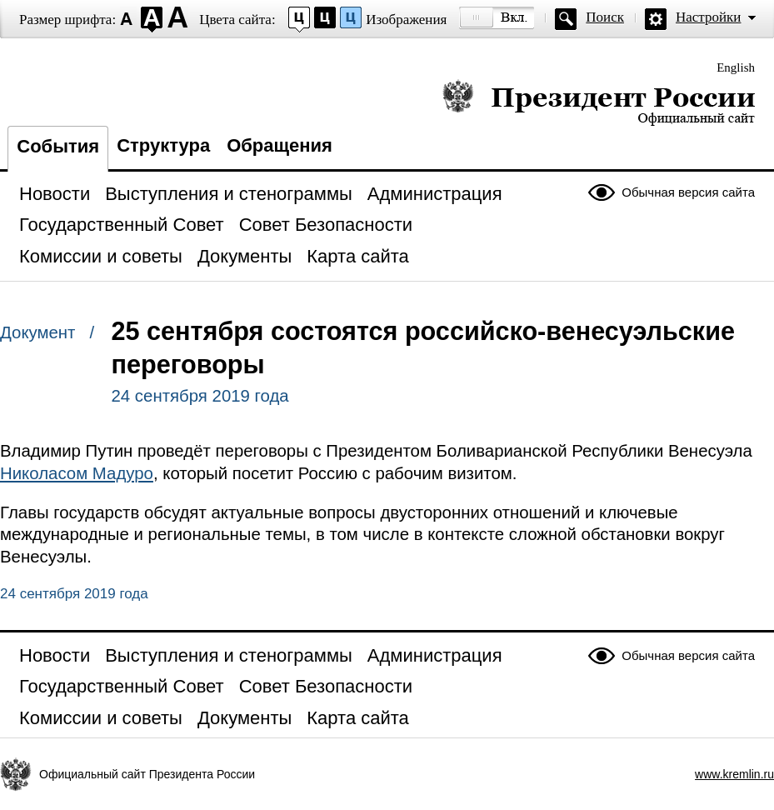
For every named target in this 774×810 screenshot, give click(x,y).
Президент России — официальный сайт (598, 102)
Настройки (708, 17)
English (736, 67)
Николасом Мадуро (76, 473)
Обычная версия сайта (688, 192)
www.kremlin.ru (734, 774)
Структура (163, 145)
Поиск (605, 17)
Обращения (279, 145)
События (58, 146)
